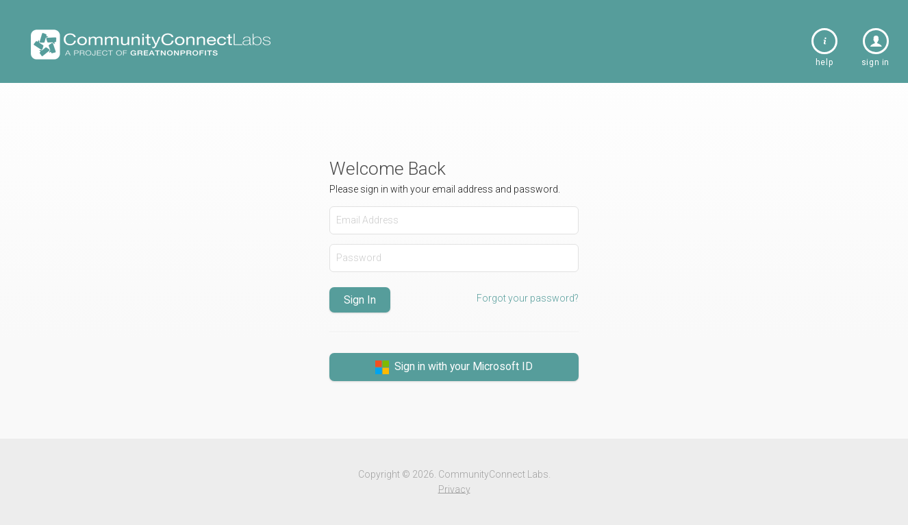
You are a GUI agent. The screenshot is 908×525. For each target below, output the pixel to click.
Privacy (454, 488)
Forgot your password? (528, 298)
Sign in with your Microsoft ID (454, 367)
